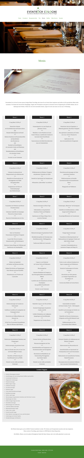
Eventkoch (25, 18)
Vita (39, 18)
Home (19, 18)
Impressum (44, 452)
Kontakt (61, 18)
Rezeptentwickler (33, 18)
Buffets (48, 18)
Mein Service (54, 18)
